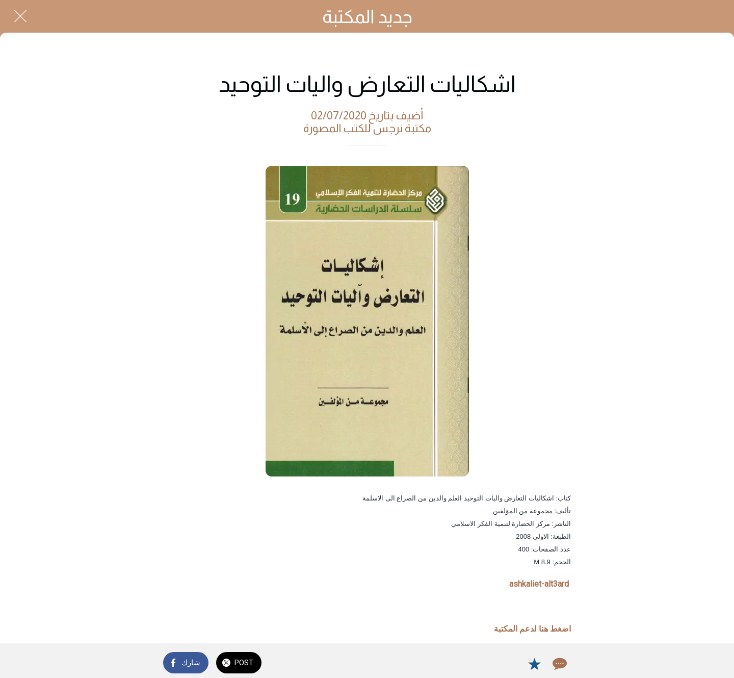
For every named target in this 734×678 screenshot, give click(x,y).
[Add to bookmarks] (534, 663)
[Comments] (558, 663)
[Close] (20, 16)
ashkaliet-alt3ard (539, 584)
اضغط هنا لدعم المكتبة (532, 629)
